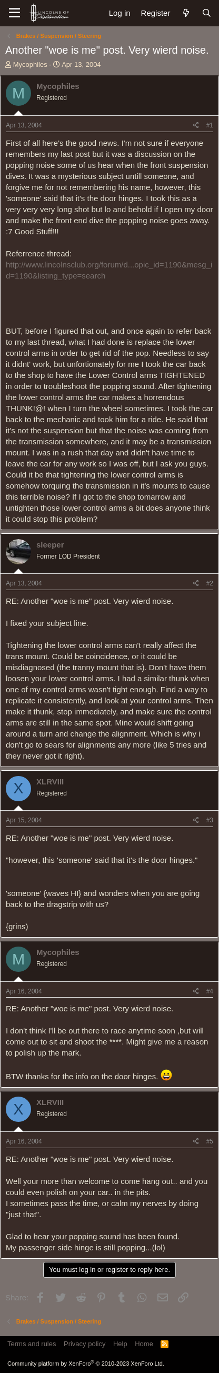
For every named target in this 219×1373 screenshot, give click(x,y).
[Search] (206, 13)
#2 (209, 583)
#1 (209, 125)
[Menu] (14, 13)
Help (120, 1344)
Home (144, 1344)
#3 (209, 820)
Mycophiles (30, 64)
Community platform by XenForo (85, 1363)
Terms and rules (31, 1344)
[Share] (196, 126)
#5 (209, 1141)
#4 (209, 991)
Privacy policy (84, 1344)
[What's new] (185, 13)
